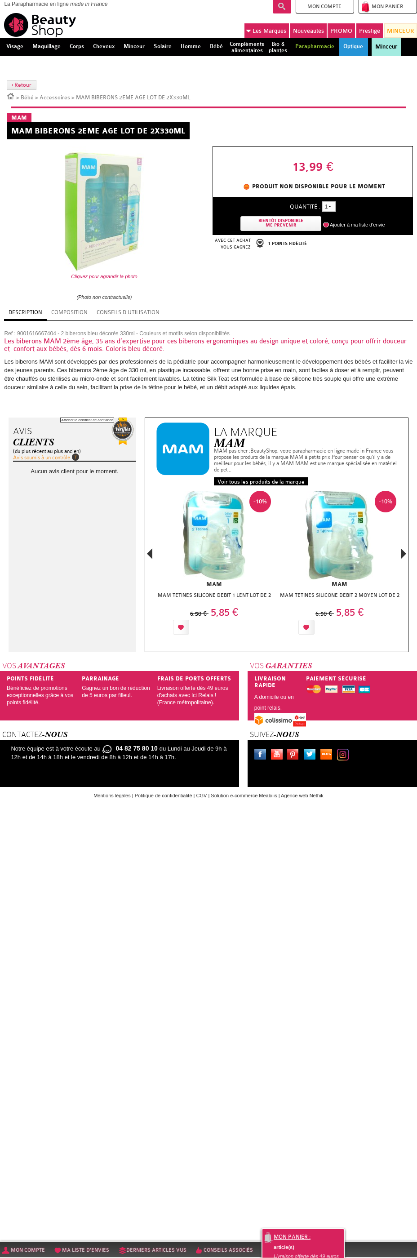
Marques (266, 31)
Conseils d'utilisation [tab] (128, 312)
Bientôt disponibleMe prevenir (280, 223)
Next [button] (403, 553)
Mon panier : (292, 1237)
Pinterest (294, 755)
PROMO (341, 30)
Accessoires (55, 97)
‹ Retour (21, 85)
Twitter (311, 755)
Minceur (386, 46)
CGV (201, 795)
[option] (214, 565)
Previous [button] (149, 556)
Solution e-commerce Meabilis (244, 795)
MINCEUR (400, 30)
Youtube (278, 755)
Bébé (27, 97)
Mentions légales (112, 795)
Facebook (262, 755)
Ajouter (212, 627)
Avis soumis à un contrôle (41, 457)
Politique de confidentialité (163, 795)
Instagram (344, 755)
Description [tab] (25, 312)
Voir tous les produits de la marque (261, 482)
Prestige (369, 30)
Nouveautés (308, 30)
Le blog (328, 755)
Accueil (11, 95)
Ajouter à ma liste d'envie (357, 224)
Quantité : (305, 206)
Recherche (282, 6)
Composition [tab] (69, 312)
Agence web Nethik (302, 795)
